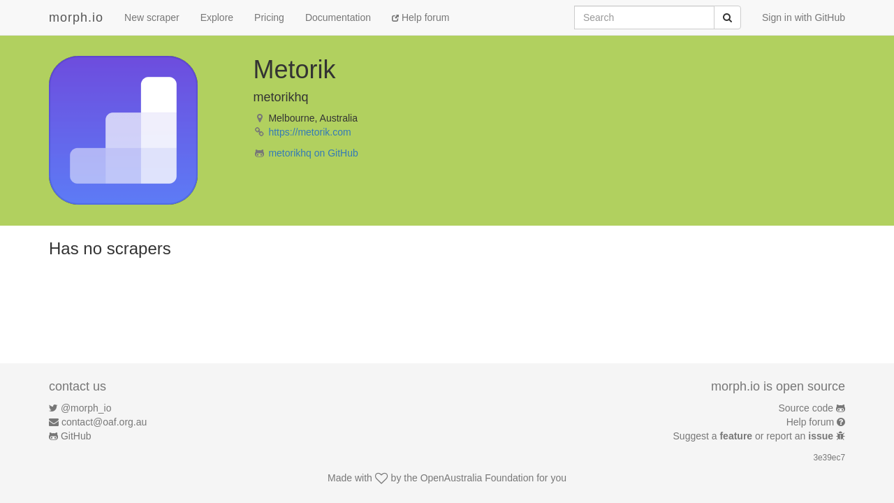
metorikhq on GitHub (313, 153)
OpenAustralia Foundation (477, 477)
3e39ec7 (829, 457)
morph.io (76, 17)
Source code (806, 408)
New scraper (151, 17)
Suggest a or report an (754, 436)
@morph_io (86, 408)
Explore (216, 17)
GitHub (76, 436)
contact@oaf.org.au (104, 422)
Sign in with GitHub (803, 17)
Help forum (420, 17)
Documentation (338, 17)
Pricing (269, 17)
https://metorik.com (309, 132)
